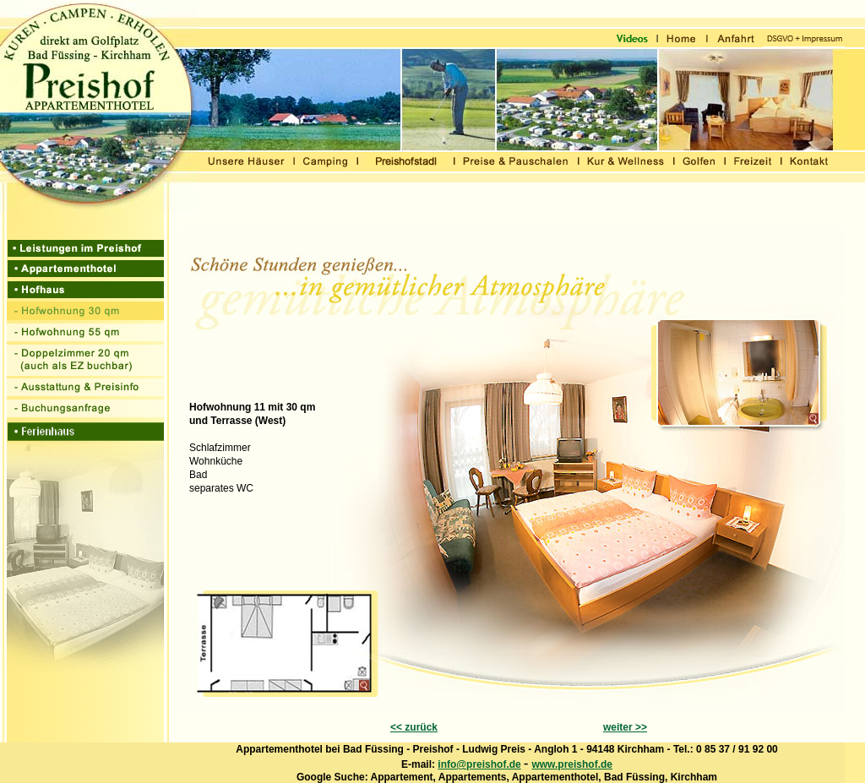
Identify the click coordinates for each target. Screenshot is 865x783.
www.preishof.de (571, 764)
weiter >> (625, 727)
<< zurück (414, 727)
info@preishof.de (479, 764)
